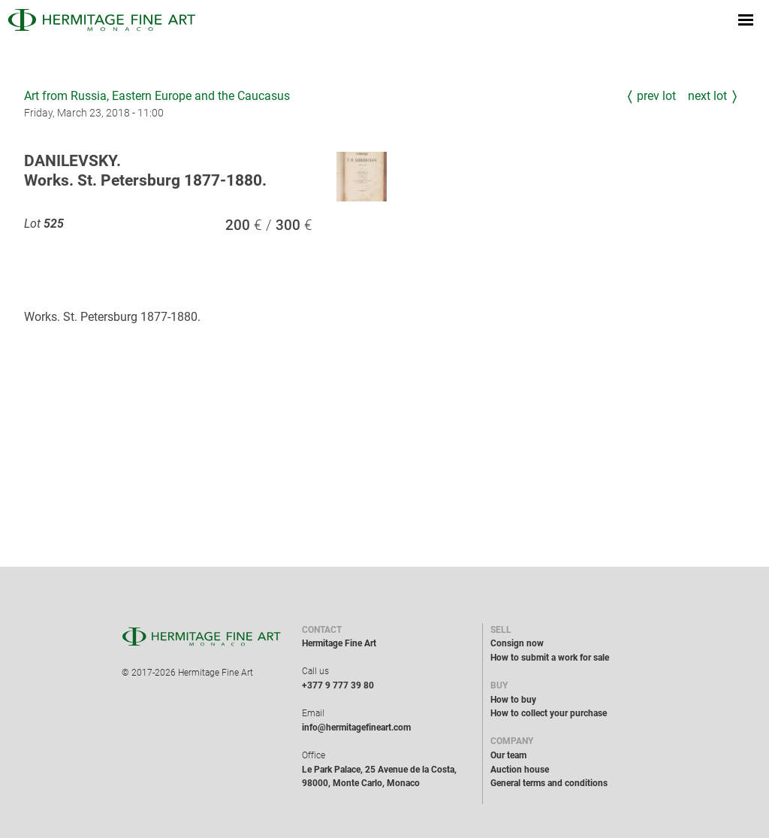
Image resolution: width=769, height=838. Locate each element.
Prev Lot (656, 96)
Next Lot (707, 96)
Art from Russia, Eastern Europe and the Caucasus (157, 96)
